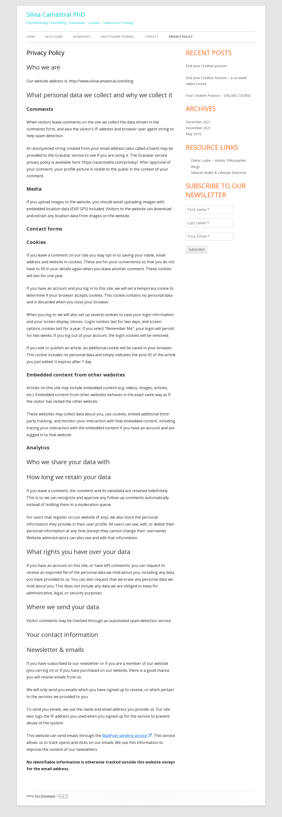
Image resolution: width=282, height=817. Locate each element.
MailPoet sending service (127, 735)
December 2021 (198, 122)
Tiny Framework (45, 796)
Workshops (81, 37)
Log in (63, 796)
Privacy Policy (181, 37)
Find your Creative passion (206, 66)
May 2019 (193, 134)
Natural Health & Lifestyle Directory (218, 172)
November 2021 (198, 128)
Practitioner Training (117, 37)
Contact (151, 37)
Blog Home (53, 37)
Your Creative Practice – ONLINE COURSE (218, 95)
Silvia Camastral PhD (56, 14)
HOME (31, 37)
